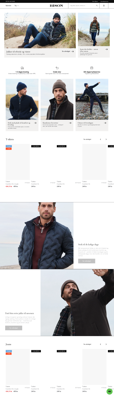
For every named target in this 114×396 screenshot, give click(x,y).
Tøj (17, 5)
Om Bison (95, 1)
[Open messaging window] (110, 392)
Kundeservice (104, 1)
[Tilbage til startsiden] (56, 6)
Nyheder (8, 5)
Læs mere (57, 387)
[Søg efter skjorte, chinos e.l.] (83, 5)
